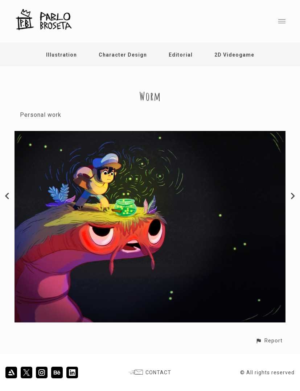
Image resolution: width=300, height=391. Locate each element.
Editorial (181, 55)
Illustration (61, 55)
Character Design (123, 55)
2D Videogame (234, 55)
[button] (268, 340)
